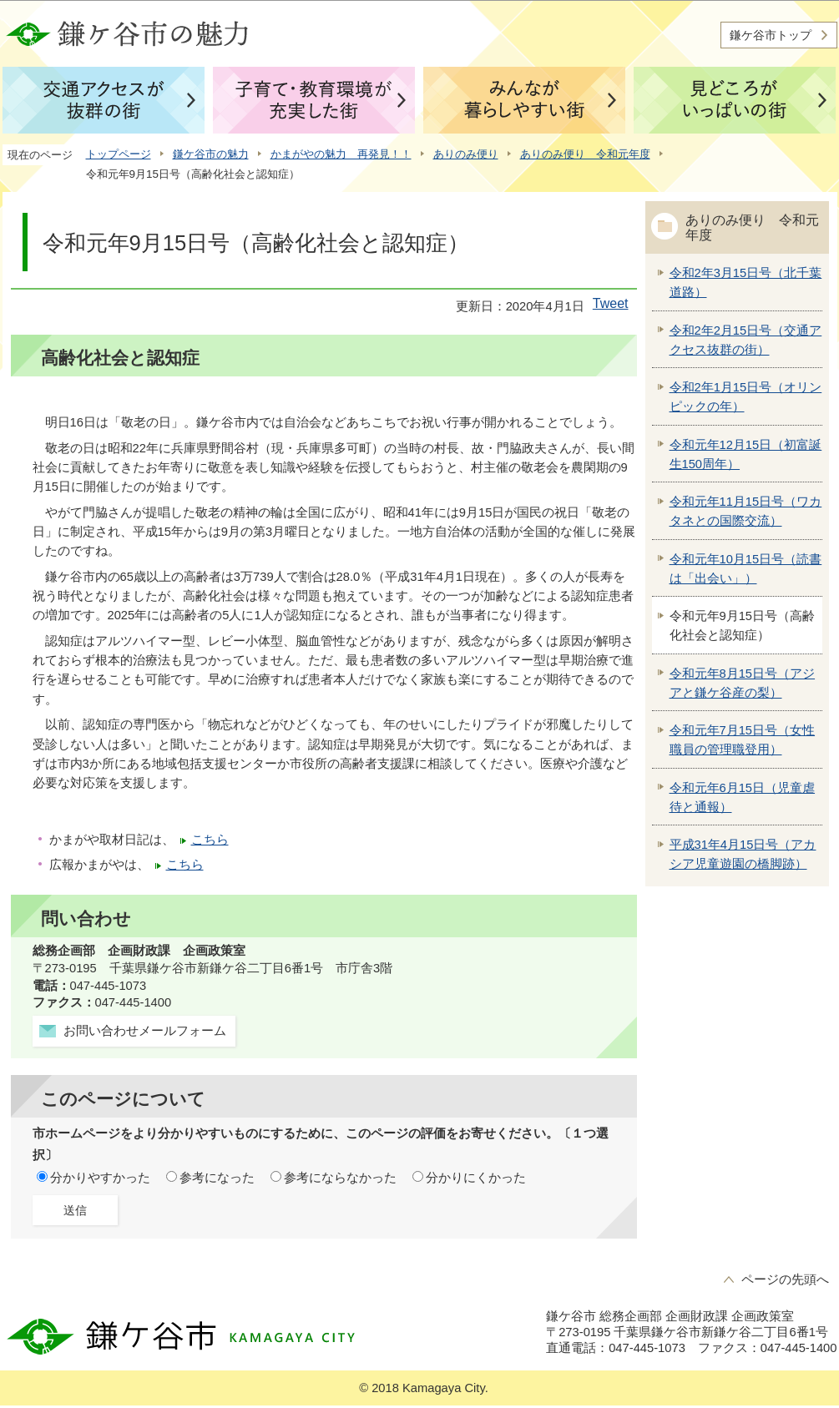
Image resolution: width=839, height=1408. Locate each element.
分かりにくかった (476, 1177)
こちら (210, 839)
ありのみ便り (465, 154)
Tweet (611, 303)
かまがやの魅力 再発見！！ (341, 154)
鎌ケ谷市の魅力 (211, 154)
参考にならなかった (340, 1177)
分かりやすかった (100, 1177)
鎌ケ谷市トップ (770, 35)
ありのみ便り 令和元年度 (585, 154)
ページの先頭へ (785, 1279)
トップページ (118, 154)
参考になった (217, 1177)
